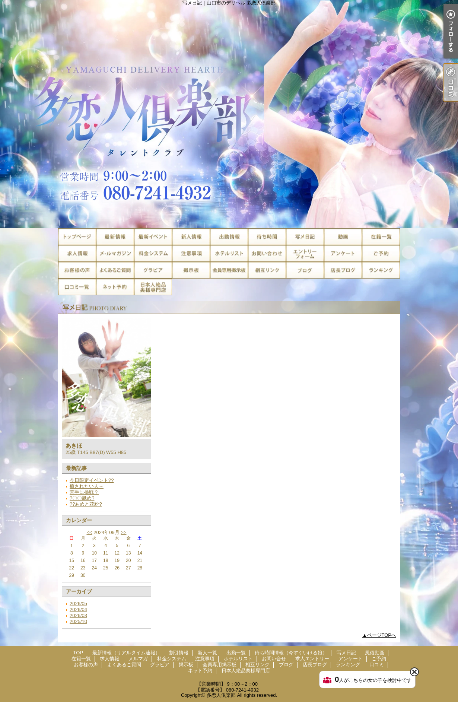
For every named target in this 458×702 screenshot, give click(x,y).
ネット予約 (115, 287)
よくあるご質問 (115, 270)
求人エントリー (305, 253)
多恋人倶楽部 (221, 695)
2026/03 (78, 615)
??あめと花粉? (86, 504)
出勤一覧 (229, 236)
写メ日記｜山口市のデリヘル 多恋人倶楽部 (229, 114)
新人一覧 (191, 236)
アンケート (343, 253)
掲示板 (191, 270)
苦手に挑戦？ (84, 492)
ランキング (381, 270)
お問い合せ (267, 253)
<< (89, 532)
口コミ (77, 287)
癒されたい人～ (87, 486)
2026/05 (78, 603)
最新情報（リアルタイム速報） (115, 236)
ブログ (305, 270)
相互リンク (267, 270)
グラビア (153, 270)
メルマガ (115, 253)
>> (123, 532)
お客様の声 (77, 270)
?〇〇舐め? (82, 498)
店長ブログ (343, 270)
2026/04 (78, 609)
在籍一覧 (381, 236)
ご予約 (381, 253)
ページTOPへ (382, 635)
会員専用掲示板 (229, 270)
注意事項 (191, 253)
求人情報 (77, 253)
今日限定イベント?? (92, 480)
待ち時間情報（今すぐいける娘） (267, 236)
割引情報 (153, 236)
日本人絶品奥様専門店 (153, 287)
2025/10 (78, 621)
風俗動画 (343, 236)
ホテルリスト (229, 253)
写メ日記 (305, 236)
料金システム (153, 253)
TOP (77, 236)
